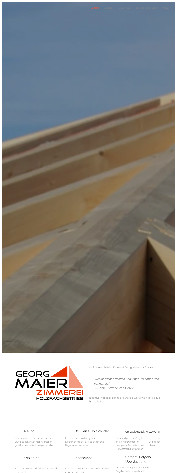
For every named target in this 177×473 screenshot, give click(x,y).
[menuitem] (87, 7)
